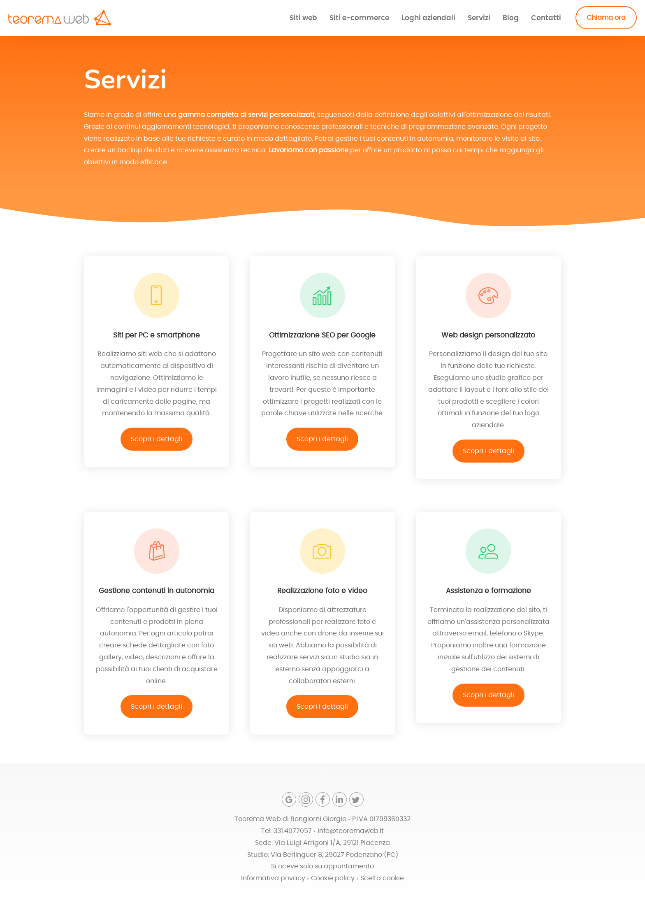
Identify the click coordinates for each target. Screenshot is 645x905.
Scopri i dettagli (156, 439)
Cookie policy (333, 878)
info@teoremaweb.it (351, 831)
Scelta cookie (382, 878)
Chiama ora (606, 17)
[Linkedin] (339, 799)
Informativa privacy (273, 878)
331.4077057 (293, 831)
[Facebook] (323, 799)
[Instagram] (306, 799)
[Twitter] (356, 799)
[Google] (289, 799)
